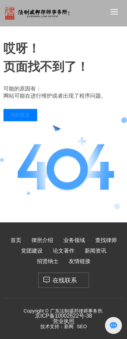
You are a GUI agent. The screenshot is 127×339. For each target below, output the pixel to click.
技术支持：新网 (56, 326)
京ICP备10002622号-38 (63, 316)
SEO (82, 326)
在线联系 (64, 280)
